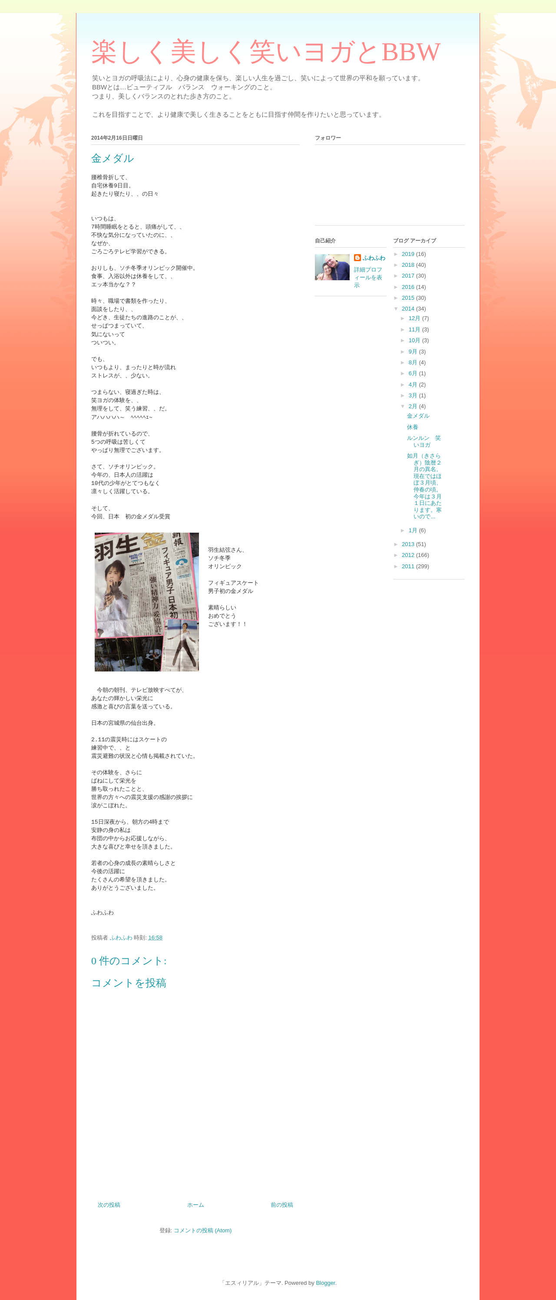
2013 (409, 544)
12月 (415, 318)
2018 (409, 265)
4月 (414, 384)
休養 (412, 427)
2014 (409, 308)
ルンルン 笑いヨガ (424, 441)
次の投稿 (109, 1205)
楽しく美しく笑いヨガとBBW (266, 51)
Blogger (325, 1283)
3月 (414, 395)
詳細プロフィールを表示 (368, 277)
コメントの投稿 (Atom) (203, 1230)
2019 (409, 254)
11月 (415, 329)
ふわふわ (374, 258)
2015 (409, 298)
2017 (409, 275)
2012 (409, 555)
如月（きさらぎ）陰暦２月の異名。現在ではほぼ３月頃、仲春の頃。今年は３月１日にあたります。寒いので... (424, 486)
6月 (414, 373)
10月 (415, 340)
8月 (414, 362)
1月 (414, 530)
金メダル (418, 416)
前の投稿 (282, 1205)
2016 (409, 287)
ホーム (195, 1205)
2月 (414, 406)
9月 (414, 351)
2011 (409, 566)
